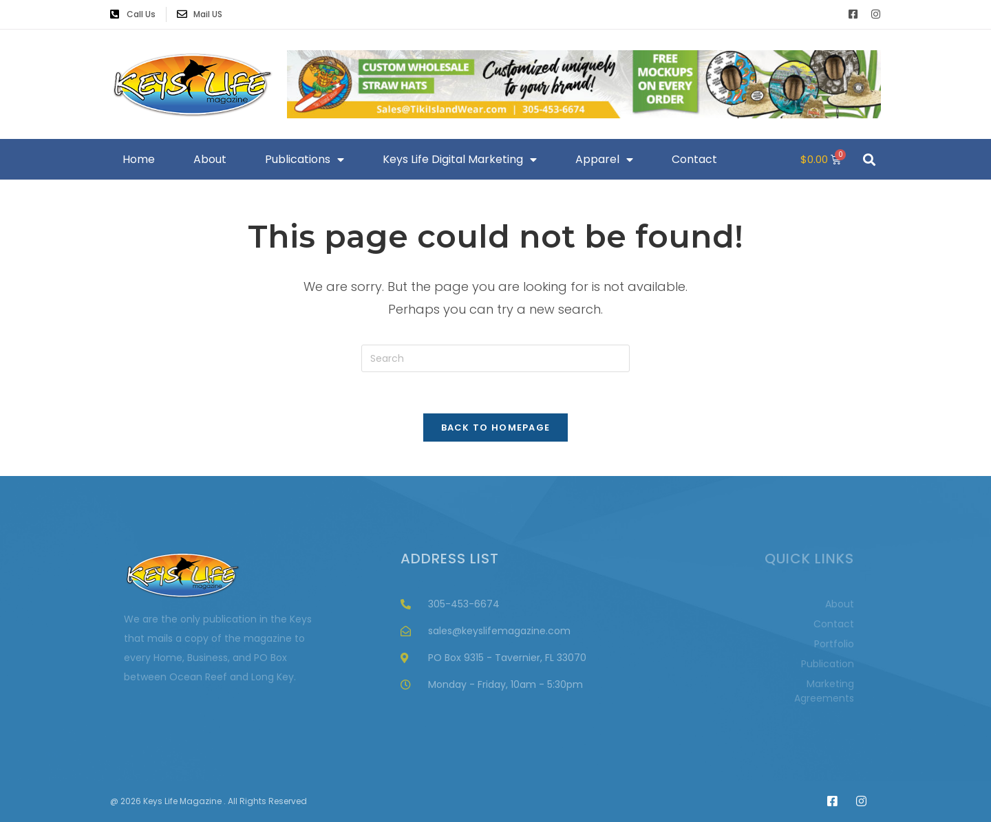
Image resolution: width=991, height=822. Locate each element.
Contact (694, 159)
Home (138, 159)
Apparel (604, 159)
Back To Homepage (496, 427)
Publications (304, 159)
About (209, 159)
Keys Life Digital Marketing (460, 159)
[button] (868, 159)
